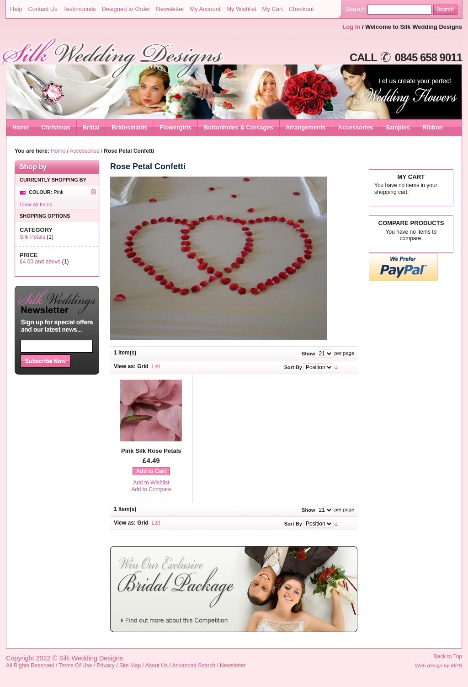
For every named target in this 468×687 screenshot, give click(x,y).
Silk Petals (32, 237)
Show (308, 353)
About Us (156, 665)
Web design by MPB (438, 665)
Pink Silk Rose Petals (151, 450)
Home (20, 127)
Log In (351, 26)
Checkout (301, 8)
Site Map (130, 665)
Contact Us (42, 8)
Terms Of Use (75, 665)
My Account (205, 8)
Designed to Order (125, 8)
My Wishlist (241, 8)
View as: (125, 366)
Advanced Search (193, 665)
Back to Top (448, 656)
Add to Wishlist (151, 482)
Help (16, 8)
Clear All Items (36, 204)
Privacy (106, 665)
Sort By (293, 367)
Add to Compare (151, 489)
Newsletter (170, 8)
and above (40, 261)
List (156, 366)
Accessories (85, 151)
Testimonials (79, 8)
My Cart (272, 8)
